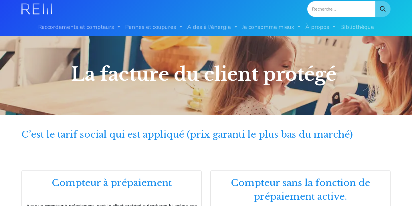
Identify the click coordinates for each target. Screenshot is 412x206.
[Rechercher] (383, 9)
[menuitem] (79, 27)
